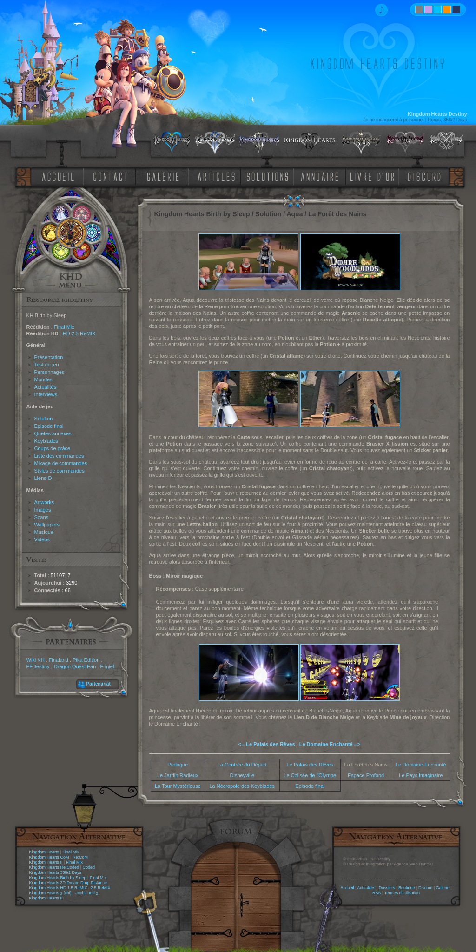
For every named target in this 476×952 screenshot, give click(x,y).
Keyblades (46, 441)
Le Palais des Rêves (310, 764)
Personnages (49, 372)
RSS (376, 893)
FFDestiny (38, 666)
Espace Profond (366, 775)
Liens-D (43, 478)
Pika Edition (86, 660)
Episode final (49, 426)
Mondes (43, 379)
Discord (425, 887)
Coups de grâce (52, 448)
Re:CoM (80, 857)
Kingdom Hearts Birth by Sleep (57, 877)
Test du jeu (46, 364)
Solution (43, 418)
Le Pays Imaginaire (421, 775)
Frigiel (107, 666)
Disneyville (242, 775)
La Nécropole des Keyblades (242, 786)
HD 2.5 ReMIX (79, 333)
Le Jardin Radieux (177, 775)
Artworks (44, 502)
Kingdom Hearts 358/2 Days (55, 872)
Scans (41, 517)
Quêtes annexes (53, 433)
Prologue (177, 764)
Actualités (45, 387)
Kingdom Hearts (44, 852)
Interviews (46, 394)
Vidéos (42, 539)
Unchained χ (86, 893)
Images (42, 510)
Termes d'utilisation (402, 893)
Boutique (406, 887)
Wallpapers (47, 524)
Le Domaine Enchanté (421, 764)
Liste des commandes (59, 456)
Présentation (48, 357)
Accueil (347, 887)
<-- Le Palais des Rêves (266, 744)
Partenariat (98, 683)
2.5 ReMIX (101, 887)
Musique (44, 532)
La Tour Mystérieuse (178, 786)
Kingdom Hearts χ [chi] (50, 893)
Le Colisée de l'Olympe (310, 775)
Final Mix (64, 327)
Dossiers (387, 887)
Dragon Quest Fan (75, 666)
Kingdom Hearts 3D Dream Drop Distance (68, 882)
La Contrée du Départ (242, 764)
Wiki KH (35, 660)
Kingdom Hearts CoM (49, 857)
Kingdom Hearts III (46, 898)
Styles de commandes (59, 470)
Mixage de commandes (60, 463)
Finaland (58, 660)
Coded (88, 867)
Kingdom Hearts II (46, 862)
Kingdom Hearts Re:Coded (54, 867)
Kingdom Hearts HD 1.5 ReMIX (58, 887)
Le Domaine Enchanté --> (330, 744)
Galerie (443, 887)
